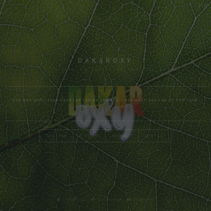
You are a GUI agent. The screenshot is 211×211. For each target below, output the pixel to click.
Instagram (106, 199)
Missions (90, 135)
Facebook (71, 199)
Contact (155, 135)
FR (204, 6)
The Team (57, 135)
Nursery (123, 135)
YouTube (140, 199)
